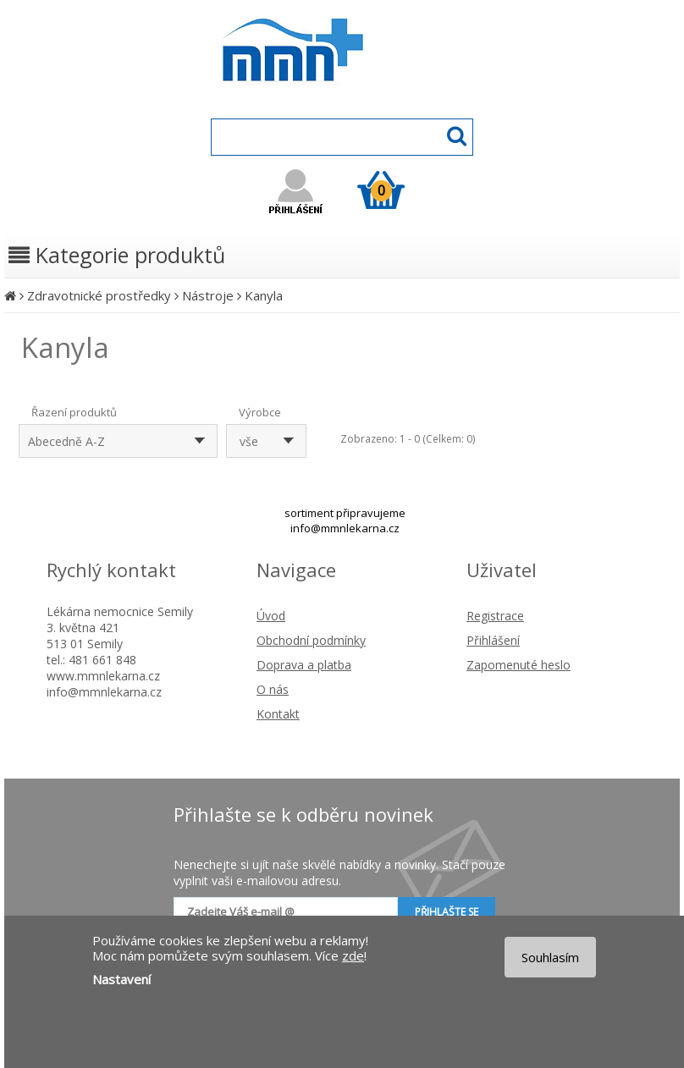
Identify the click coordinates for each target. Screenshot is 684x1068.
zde (353, 955)
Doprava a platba (303, 665)
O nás (272, 689)
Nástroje (208, 295)
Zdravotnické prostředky (99, 295)
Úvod (270, 616)
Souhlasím (550, 957)
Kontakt (278, 714)
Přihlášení (493, 640)
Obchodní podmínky (311, 640)
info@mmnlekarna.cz (345, 528)
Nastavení (121, 979)
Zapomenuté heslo (518, 665)
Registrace (495, 616)
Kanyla (264, 295)
